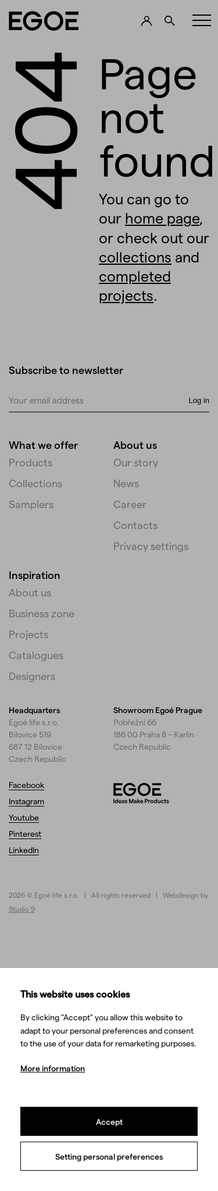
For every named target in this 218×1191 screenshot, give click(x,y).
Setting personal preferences (109, 1156)
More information (52, 1068)
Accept (109, 1122)
